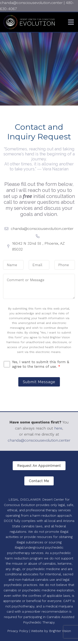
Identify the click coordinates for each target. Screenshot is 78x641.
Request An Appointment (39, 466)
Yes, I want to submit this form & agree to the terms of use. (40, 364)
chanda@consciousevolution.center (39, 440)
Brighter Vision (60, 631)
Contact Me (39, 481)
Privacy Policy (17, 631)
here (58, 428)
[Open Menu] (71, 22)
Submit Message (39, 382)
